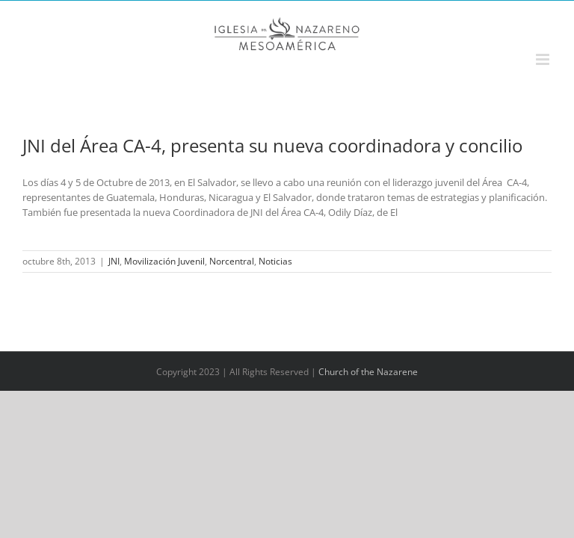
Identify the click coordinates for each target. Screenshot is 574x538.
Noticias (275, 261)
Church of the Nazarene (368, 371)
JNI (114, 261)
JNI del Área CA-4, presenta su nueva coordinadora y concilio (272, 145)
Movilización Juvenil (164, 261)
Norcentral (231, 261)
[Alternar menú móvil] (544, 59)
